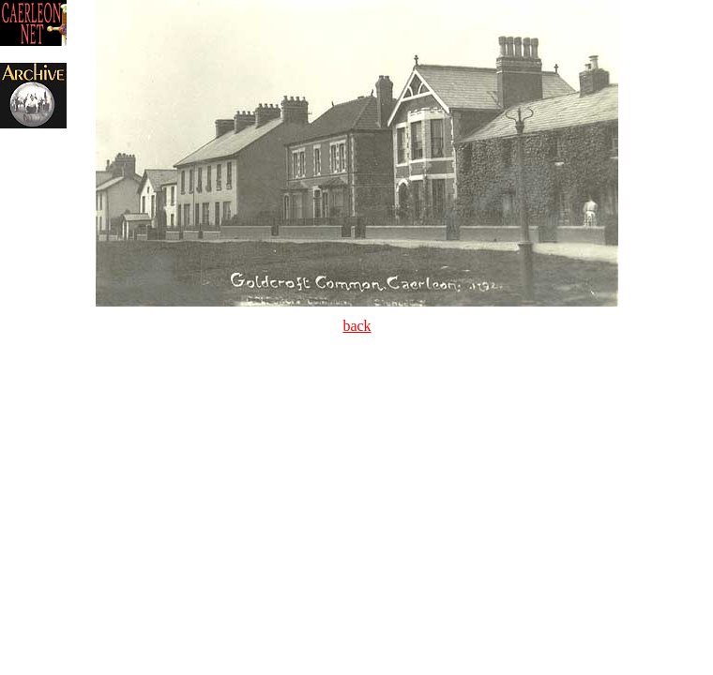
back (356, 326)
